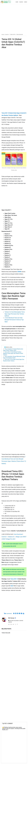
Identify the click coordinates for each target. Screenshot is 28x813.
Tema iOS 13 (14, 579)
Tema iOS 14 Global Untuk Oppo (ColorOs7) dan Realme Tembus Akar (13, 43)
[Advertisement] (14, 18)
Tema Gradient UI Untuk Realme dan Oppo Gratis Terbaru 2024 (13, 349)
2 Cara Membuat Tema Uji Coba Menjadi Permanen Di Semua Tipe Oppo (14, 319)
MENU (25, 2)
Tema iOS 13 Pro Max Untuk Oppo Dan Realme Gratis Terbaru (13, 360)
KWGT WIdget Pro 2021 (9, 539)
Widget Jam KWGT (21, 536)
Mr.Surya (11, 618)
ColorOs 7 (4, 536)
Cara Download (18, 534)
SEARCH (21, 2)
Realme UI (11, 536)
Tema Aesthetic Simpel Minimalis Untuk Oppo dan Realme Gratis (14, 357)
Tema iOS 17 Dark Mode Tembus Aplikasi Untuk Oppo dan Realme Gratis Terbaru (13, 353)
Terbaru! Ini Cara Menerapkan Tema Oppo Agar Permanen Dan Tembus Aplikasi (15, 314)
